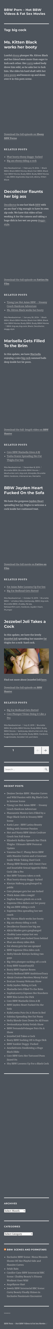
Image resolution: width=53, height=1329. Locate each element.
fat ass (29, 604)
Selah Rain (13, 1268)
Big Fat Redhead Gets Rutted (22, 590)
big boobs (20, 177)
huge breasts (10, 737)
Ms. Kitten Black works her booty (20, 44)
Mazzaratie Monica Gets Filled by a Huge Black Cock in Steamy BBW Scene (26, 817)
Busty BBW (26, 174)
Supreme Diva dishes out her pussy (26, 903)
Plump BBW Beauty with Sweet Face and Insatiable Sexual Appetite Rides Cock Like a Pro (27, 867)
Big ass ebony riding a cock (22, 160)
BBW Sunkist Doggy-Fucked (22, 1044)
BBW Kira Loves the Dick (20, 997)
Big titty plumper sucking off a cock (26, 961)
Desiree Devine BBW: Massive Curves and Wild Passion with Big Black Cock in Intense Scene (27, 797)
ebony (15, 55)
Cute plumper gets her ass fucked (25, 891)
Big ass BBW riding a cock (21, 907)
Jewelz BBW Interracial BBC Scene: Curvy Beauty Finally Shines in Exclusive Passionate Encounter (26, 1292)
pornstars (33, 737)
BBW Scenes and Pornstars (27, 1249)
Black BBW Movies (18, 171)
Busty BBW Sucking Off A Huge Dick (26, 1040)
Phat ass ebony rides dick (21, 942)
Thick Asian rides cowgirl (20, 895)
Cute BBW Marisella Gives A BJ (23, 452)
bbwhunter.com (11, 473)
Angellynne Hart (16, 1284)
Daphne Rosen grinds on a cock (24, 899)
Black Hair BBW (34, 171)
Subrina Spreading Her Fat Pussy (25, 1016)
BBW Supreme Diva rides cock (23, 950)
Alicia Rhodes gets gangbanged (24, 930)
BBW (12, 177)
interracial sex (25, 476)
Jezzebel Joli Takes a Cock (21, 1036)
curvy (30, 63)
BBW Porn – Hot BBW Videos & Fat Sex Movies (24, 12)
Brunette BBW (10, 470)
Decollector (10, 204)
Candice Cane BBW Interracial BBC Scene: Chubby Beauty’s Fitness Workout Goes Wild (25, 1276)
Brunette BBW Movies (28, 470)
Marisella (36, 476)
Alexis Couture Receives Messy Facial (27, 977)
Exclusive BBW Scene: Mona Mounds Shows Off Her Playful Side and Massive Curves (27, 1261)
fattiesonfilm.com (12, 607)
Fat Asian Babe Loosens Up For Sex (26, 586)
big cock (29, 177)
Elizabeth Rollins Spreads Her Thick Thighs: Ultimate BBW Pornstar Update (26, 844)
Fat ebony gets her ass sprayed (24, 946)
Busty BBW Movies (40, 174)
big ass (15, 326)
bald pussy (29, 601)
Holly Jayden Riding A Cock (22, 985)
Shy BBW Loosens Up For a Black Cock (28, 1063)
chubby (21, 604)
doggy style (9, 329)
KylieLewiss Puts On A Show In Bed (26, 1012)
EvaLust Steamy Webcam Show (24, 981)
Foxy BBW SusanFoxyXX (20, 965)
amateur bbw (17, 601)
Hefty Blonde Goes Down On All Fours (27, 1020)
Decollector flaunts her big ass (23, 194)
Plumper (8, 610)
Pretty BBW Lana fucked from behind (27, 938)
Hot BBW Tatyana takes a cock (23, 875)
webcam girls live (7, 1312)
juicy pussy (10, 75)
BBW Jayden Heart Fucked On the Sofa (24, 490)
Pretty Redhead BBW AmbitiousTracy (27, 973)
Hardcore (14, 476)
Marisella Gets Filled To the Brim (24, 343)
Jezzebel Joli (22, 737)
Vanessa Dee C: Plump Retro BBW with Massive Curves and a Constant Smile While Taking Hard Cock (27, 856)
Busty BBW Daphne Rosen (21, 969)
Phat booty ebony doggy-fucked (25, 156)
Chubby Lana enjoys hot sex (22, 934)
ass (8, 177)
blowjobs (32, 473)
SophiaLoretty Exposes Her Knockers (27, 993)
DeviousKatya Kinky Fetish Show (25, 1024)
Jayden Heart (36, 607)
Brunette (23, 734)
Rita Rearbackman (12, 168)
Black (30, 326)
